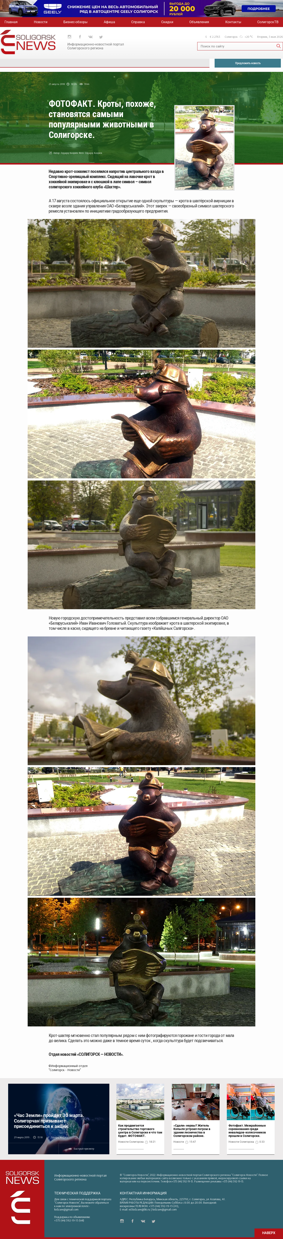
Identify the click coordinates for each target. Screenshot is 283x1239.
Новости (40, 22)
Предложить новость (247, 63)
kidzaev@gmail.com (66, 1209)
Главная (11, 22)
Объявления (199, 22)
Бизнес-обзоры (75, 22)
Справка (138, 22)
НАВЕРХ (268, 1233)
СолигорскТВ (267, 22)
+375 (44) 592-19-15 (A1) (163, 1206)
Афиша (109, 22)
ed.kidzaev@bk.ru (139, 1209)
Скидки (167, 22)
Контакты (233, 22)
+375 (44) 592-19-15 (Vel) (69, 1220)
